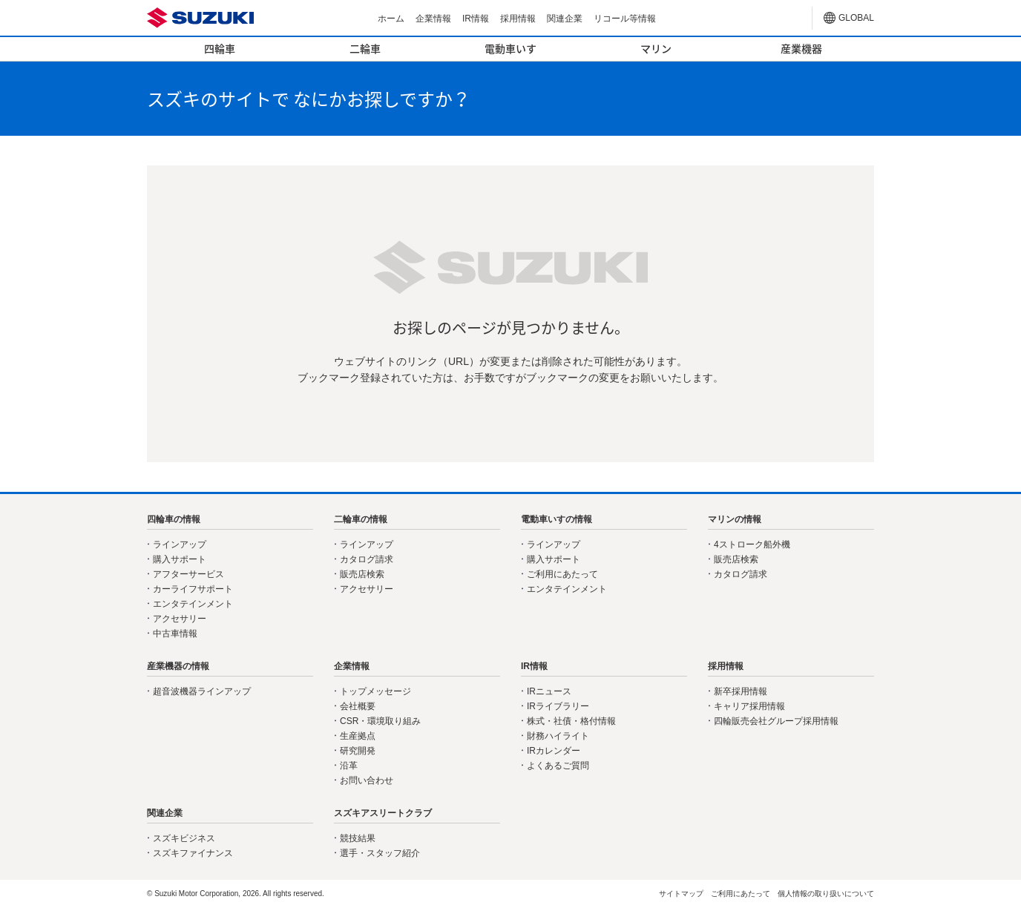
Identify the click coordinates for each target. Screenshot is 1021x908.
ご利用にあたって (562, 574)
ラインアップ (179, 544)
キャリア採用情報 (749, 706)
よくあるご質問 (558, 765)
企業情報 (433, 18)
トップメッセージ (375, 691)
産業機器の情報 (178, 666)
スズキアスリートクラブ (383, 813)
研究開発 (357, 751)
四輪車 (219, 48)
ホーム (391, 18)
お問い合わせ (366, 780)
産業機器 (801, 48)
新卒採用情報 (740, 691)
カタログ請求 (366, 559)
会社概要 (357, 706)
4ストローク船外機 (752, 544)
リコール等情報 (625, 18)
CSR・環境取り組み (380, 721)
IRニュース (549, 691)
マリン (656, 48)
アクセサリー (179, 618)
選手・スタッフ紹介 (380, 853)
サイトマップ (681, 893)
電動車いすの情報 (556, 519)
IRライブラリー (558, 706)
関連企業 (564, 18)
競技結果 (357, 838)
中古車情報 (175, 633)
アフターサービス (188, 574)
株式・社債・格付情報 (571, 721)
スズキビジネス (184, 838)
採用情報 (518, 18)
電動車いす (510, 48)
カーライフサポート (193, 589)
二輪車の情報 (360, 519)
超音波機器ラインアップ (202, 691)
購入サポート (179, 559)
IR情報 (475, 18)
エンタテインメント (193, 604)
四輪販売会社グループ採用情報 (776, 721)
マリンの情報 (734, 519)
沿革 (349, 765)
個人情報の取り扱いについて (826, 893)
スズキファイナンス (193, 853)
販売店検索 (362, 574)
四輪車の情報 (173, 519)
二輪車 (365, 48)
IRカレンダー (553, 751)
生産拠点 (357, 736)
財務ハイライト (558, 736)
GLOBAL (856, 18)
